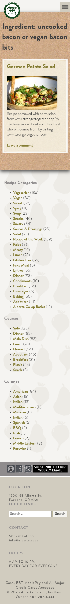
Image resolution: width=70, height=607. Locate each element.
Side (16, 329)
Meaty (18, 250)
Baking (18, 297)
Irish (16, 433)
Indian (18, 418)
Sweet (18, 203)
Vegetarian (21, 193)
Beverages (20, 292)
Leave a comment (20, 146)
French (18, 439)
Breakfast (20, 287)
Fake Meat (21, 266)
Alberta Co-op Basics (29, 307)
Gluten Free (22, 260)
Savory (18, 224)
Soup (17, 214)
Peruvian (19, 449)
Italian (18, 402)
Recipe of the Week (28, 240)
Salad (17, 235)
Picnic (17, 365)
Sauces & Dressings (27, 229)
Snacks (18, 219)
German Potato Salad (31, 67)
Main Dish (21, 339)
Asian (17, 397)
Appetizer (20, 302)
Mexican (19, 413)
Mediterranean (24, 407)
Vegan (17, 198)
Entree (18, 271)
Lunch (17, 255)
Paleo (17, 245)
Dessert (19, 350)
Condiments (22, 281)
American (20, 392)
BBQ (17, 428)
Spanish (19, 423)
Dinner (18, 276)
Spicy (17, 209)
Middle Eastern (24, 444)
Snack (17, 370)
